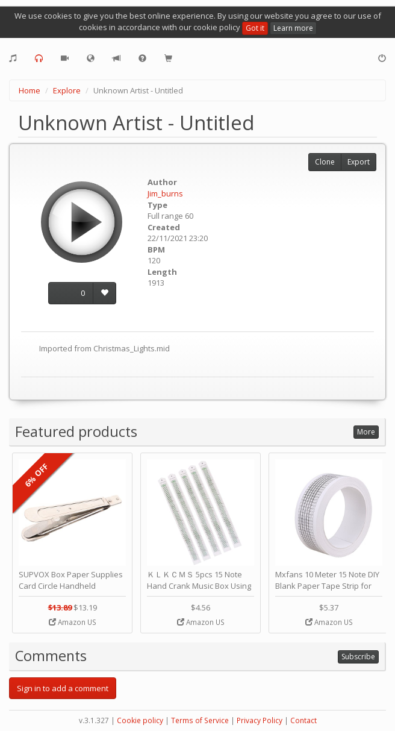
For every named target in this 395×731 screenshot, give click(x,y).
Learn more (293, 28)
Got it (255, 28)
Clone (325, 162)
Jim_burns (165, 193)
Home (29, 90)
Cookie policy (140, 720)
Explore (67, 90)
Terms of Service (200, 720)
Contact (303, 720)
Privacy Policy (259, 720)
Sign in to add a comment (62, 688)
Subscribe (358, 656)
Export (358, 162)
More (366, 432)
